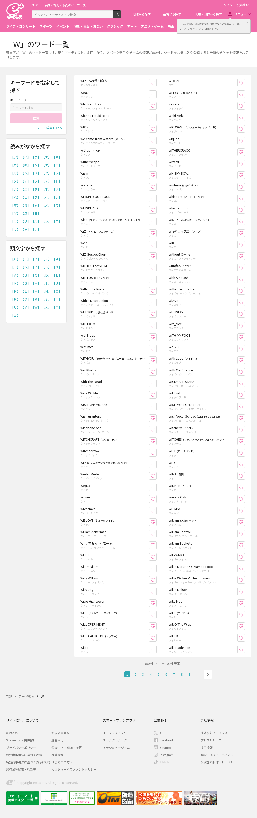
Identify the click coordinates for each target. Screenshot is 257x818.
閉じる (247, 22)
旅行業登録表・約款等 (21, 769)
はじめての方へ (62, 762)
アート (132, 26)
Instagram (167, 755)
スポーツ (45, 26)
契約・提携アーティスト (217, 755)
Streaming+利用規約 (20, 740)
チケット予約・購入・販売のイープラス (59, 5)
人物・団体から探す (208, 14)
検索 (36, 118)
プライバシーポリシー (21, 747)
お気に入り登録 (156, 82)
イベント (63, 26)
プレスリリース (211, 740)
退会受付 (57, 740)
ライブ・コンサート (20, 26)
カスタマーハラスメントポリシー (74, 769)
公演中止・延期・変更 (66, 747)
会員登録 (243, 5)
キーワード (18, 100)
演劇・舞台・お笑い (88, 26)
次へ (208, 674)
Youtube (165, 747)
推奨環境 (57, 755)
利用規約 (12, 733)
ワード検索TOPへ (49, 127)
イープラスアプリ (115, 733)
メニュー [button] (240, 14)
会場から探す (172, 14)
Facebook (167, 740)
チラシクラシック (115, 740)
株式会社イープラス (214, 733)
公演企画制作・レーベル (217, 762)
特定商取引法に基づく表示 (24, 755)
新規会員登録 (60, 733)
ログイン (227, 5)
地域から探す (142, 14)
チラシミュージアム (116, 747)
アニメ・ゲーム (152, 26)
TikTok (164, 762)
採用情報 (207, 747)
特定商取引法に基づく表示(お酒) (28, 762)
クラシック (115, 26)
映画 (171, 26)
